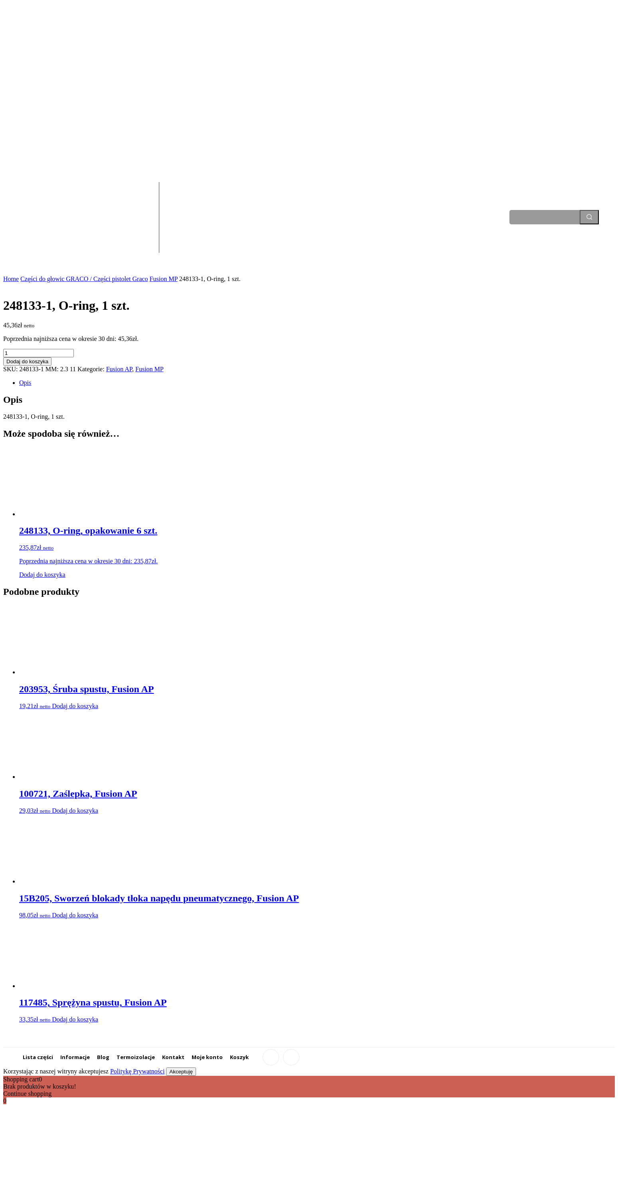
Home (11, 278)
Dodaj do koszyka (27, 361)
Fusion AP (119, 369)
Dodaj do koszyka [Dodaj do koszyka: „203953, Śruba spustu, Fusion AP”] (75, 706)
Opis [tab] (25, 382)
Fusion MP (164, 278)
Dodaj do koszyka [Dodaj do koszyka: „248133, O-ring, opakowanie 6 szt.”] (42, 574)
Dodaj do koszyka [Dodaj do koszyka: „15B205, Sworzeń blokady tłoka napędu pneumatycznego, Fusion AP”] (75, 915)
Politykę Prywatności (137, 1071)
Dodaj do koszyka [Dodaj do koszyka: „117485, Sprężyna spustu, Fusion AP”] (75, 1019)
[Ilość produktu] (38, 353)
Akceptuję (181, 1072)
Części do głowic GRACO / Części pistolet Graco (84, 278)
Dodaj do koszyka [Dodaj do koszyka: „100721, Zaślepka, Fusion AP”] (75, 810)
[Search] (589, 217)
